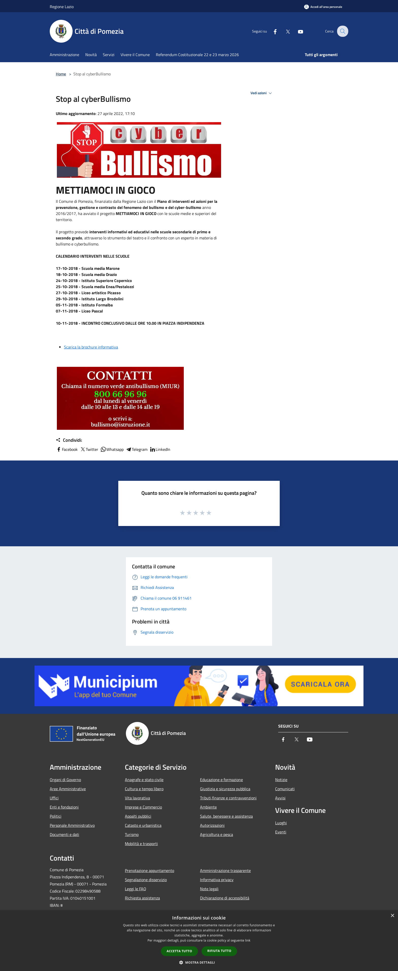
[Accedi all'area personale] (323, 6)
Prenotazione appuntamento (149, 870)
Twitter (89, 449)
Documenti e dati (64, 834)
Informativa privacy (217, 880)
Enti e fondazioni (64, 807)
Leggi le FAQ (135, 889)
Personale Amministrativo (72, 825)
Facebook (67, 449)
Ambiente (208, 807)
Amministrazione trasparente (225, 870)
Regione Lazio (62, 7)
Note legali (209, 889)
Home (61, 74)
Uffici (54, 798)
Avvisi (280, 798)
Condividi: (69, 440)
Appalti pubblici (138, 816)
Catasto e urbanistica (143, 825)
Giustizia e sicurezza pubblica (225, 789)
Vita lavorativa (137, 798)
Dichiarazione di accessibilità (224, 898)
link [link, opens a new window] (248, 940)
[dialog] (199, 940)
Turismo (132, 834)
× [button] (392, 916)
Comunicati (285, 789)
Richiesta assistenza (142, 898)
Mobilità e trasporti (141, 844)
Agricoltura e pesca (216, 834)
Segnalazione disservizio (146, 880)
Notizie (281, 780)
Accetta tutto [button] (179, 951)
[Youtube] (297, 31)
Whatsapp (112, 449)
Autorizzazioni (212, 825)
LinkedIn (160, 449)
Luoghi (281, 823)
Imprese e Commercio (143, 807)
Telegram (136, 449)
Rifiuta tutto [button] (219, 951)
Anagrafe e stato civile (144, 780)
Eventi (280, 832)
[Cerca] (342, 31)
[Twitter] (284, 31)
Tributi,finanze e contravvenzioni (228, 798)
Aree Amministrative (68, 789)
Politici (55, 816)
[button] (199, 962)
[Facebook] (272, 31)
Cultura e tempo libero (144, 789)
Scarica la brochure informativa (91, 347)
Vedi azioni (262, 93)
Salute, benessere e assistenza (226, 816)
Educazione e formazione (221, 780)
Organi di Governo (65, 780)
